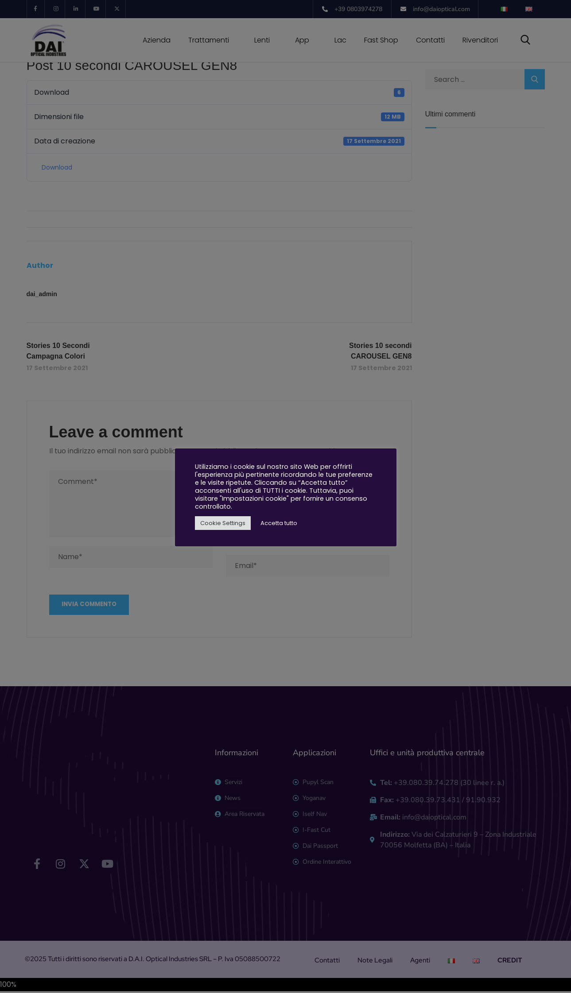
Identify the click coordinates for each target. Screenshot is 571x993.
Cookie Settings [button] (222, 523)
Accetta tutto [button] (278, 523)
